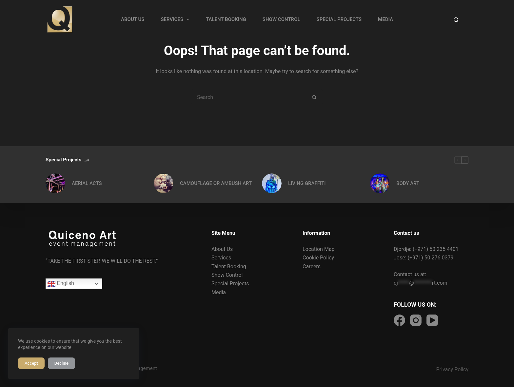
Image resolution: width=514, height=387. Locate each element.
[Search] (456, 19)
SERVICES (176, 20)
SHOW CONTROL (281, 19)
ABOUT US (132, 19)
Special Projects (230, 283)
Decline (61, 363)
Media (218, 292)
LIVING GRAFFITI (307, 183)
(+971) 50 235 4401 (436, 249)
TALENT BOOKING (226, 19)
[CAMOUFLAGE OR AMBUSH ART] (163, 183)
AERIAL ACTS (87, 183)
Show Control (227, 275)
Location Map (319, 249)
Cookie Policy (318, 258)
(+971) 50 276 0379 (431, 258)
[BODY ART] (380, 183)
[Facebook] (399, 320)
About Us (222, 249)
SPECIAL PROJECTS (339, 19)
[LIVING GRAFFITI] (272, 183)
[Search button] (314, 97)
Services (221, 258)
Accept (31, 363)
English (61, 284)
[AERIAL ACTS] (55, 183)
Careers (312, 266)
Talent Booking (228, 266)
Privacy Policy (452, 369)
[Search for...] (248, 97)
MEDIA (385, 19)
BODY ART (407, 183)
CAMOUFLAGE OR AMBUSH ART (216, 183)
